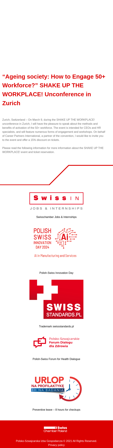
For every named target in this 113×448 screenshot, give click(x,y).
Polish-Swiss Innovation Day (56, 272)
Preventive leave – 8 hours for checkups (56, 409)
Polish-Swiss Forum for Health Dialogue (56, 359)
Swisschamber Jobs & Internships (56, 217)
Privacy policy (56, 445)
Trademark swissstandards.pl (56, 326)
